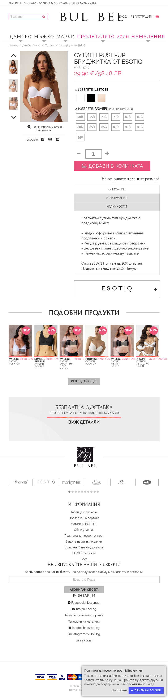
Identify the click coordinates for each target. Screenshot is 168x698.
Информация (116, 198)
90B (127, 127)
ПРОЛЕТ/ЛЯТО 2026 (103, 36)
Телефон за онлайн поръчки (84, 615)
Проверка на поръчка (84, 518)
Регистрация (141, 16)
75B (92, 117)
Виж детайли (84, 422)
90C (140, 127)
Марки (65, 36)
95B (80, 137)
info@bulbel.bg (86, 609)
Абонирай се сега (84, 589)
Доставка (97, 547)
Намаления (148, 36)
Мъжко (44, 36)
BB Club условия (84, 553)
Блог (84, 559)
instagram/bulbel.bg (85, 634)
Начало (13, 45)
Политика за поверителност (84, 535)
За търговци (84, 640)
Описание (116, 189)
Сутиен (50, 45)
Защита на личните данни (84, 541)
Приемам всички (146, 690)
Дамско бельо (31, 45)
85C (104, 127)
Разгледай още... (84, 381)
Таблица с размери (121, 109)
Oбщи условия (84, 529)
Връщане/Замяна (77, 547)
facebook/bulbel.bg (86, 627)
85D (116, 127)
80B (127, 117)
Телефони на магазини (84, 621)
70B (80, 117)
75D (116, 117)
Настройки (119, 690)
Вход (123, 16)
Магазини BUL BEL (84, 524)
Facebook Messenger (85, 602)
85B (92, 127)
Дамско (21, 36)
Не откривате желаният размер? (131, 178)
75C (104, 117)
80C (140, 117)
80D (80, 127)
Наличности (117, 206)
